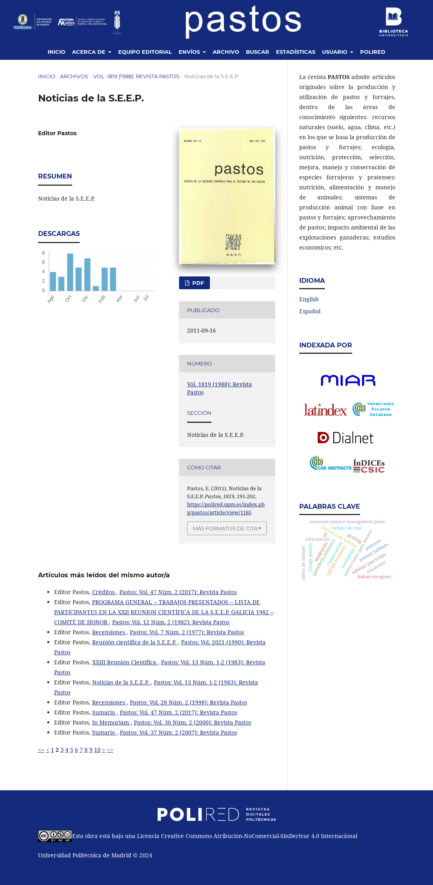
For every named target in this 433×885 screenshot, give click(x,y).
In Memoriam (111, 722)
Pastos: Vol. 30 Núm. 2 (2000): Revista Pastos (192, 722)
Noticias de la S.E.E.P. (121, 682)
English (309, 299)
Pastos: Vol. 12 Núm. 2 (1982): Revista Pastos (171, 622)
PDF (197, 283)
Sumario (104, 712)
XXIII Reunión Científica (125, 662)
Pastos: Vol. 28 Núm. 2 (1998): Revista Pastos (188, 702)
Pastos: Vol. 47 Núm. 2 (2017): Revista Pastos (178, 592)
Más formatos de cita (225, 528)
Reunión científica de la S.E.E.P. (135, 642)
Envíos (190, 52)
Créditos (104, 592)
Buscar (257, 52)
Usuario (335, 52)
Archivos (74, 76)
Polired (372, 52)
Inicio (56, 52)
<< (41, 749)
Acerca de (89, 52)
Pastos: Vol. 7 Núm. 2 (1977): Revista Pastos (187, 632)
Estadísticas (295, 52)
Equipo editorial (145, 52)
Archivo (226, 52)
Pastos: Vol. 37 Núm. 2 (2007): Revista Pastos (178, 732)
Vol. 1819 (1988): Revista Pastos (136, 76)
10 (97, 749)
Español (309, 311)
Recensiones (109, 632)
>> (110, 749)
